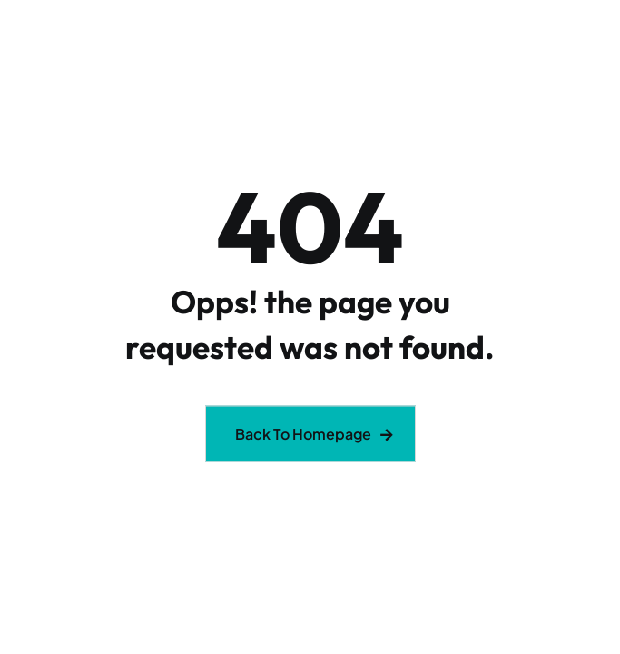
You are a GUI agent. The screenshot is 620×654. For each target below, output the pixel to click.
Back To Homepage (303, 433)
